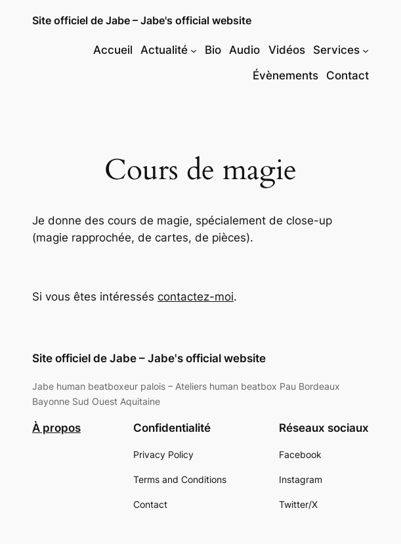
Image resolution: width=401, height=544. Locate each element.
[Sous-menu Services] (365, 50)
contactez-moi (196, 296)
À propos (56, 427)
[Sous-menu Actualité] (193, 50)
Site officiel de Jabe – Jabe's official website (141, 20)
